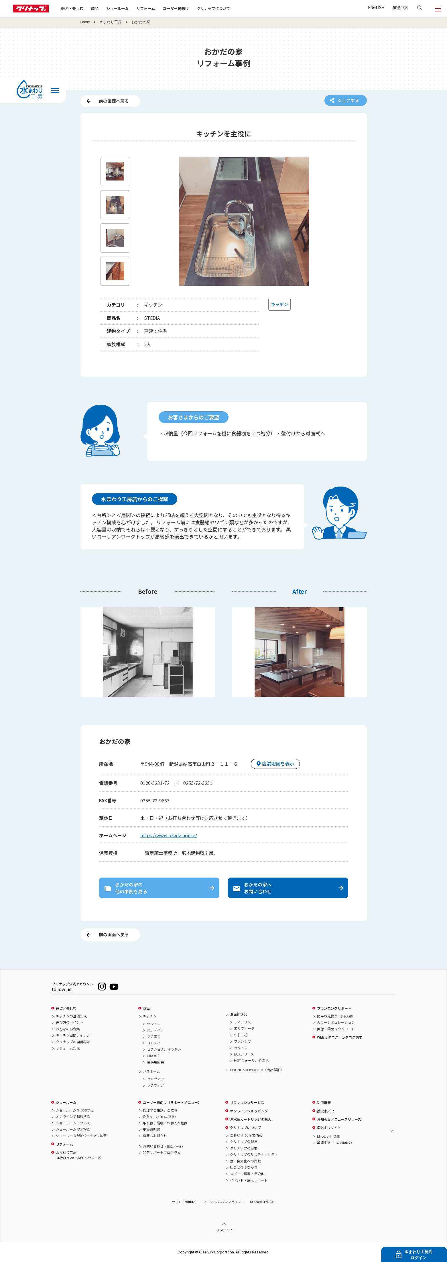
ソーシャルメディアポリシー (223, 1202)
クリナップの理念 (243, 1141)
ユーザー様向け (176, 8)
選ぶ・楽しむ (72, 8)
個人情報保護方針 (262, 1202)
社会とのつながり (243, 1167)
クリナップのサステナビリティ (254, 1154)
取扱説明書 (151, 1129)
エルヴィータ (244, 1028)
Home (85, 22)
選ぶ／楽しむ (66, 1008)
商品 (146, 1008)
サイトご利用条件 (184, 1202)
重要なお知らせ (155, 1135)
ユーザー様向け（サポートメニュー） (172, 1102)
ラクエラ (154, 1036)
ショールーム (117, 8)
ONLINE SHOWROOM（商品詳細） (257, 1069)
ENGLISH (376, 7)
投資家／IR (325, 1111)
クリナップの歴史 (243, 1148)
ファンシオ (242, 1041)
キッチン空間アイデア (73, 1035)
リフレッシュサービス (247, 1102)
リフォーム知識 (68, 1048)
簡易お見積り (336, 1016)
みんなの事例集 (68, 1029)
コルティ (153, 1043)
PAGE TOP (223, 1230)
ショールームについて (73, 1123)
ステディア (155, 1030)
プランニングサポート (334, 1008)
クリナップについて (213, 8)
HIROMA (153, 1055)
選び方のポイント (69, 1022)
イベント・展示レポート (249, 1180)
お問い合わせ (164, 1146)
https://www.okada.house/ (168, 835)
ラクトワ (241, 1047)
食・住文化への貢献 (245, 1161)
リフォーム (145, 8)
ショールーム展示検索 (73, 1129)
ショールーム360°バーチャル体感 (81, 1135)
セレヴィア (155, 1079)
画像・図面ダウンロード (336, 1029)
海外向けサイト (329, 1127)
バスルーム (151, 1071)
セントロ (154, 1023)
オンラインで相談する (73, 1116)
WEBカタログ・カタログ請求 (339, 1037)
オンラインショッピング (249, 1111)
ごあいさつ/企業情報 (246, 1135)
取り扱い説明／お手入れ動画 (165, 1123)
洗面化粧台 (238, 1014)
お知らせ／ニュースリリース (339, 1119)
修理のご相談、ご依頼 (160, 1110)
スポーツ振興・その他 (247, 1173)
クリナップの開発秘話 (73, 1041)
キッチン (150, 1016)
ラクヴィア (155, 1085)
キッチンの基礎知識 (71, 1016)
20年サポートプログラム (162, 1152)
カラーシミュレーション (336, 1022)
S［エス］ (242, 1035)
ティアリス (242, 1022)
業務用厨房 (155, 1062)
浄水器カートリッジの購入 (250, 1119)
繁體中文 (400, 7)
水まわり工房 (110, 22)
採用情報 (324, 1102)
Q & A (160, 1116)
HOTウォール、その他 (251, 1060)
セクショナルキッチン (164, 1049)
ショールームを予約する (75, 1110)
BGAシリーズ (244, 1054)
